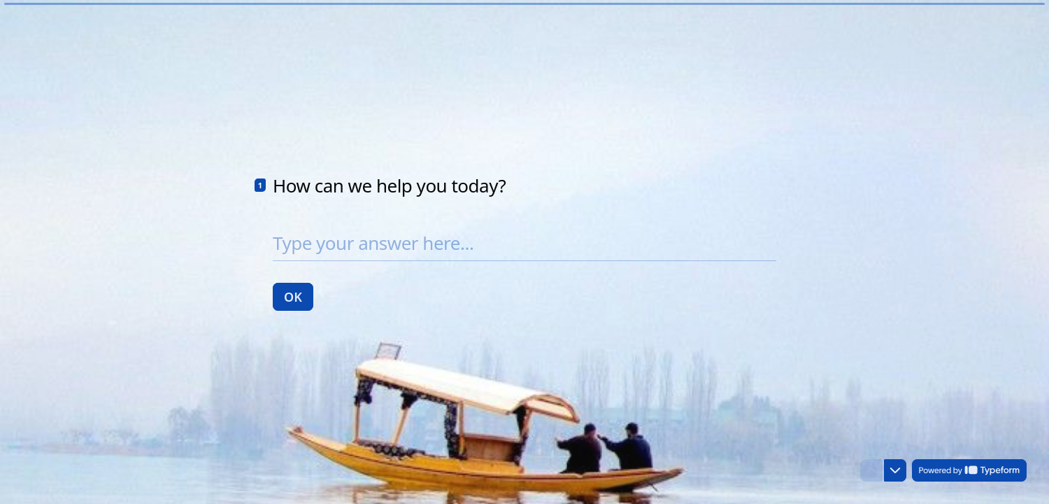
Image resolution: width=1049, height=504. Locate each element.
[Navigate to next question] (895, 470)
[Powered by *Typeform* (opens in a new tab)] (969, 470)
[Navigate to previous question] (871, 470)
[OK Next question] (293, 296)
